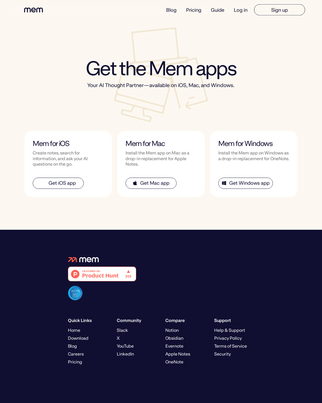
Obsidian (174, 338)
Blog (171, 10)
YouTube (125, 346)
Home (74, 330)
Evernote (174, 346)
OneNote (174, 362)
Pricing (193, 10)
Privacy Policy (228, 338)
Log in (241, 10)
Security (222, 354)
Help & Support (229, 330)
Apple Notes (177, 354)
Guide (217, 10)
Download (78, 338)
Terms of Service (230, 346)
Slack (122, 330)
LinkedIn (125, 354)
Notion (172, 330)
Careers (76, 354)
